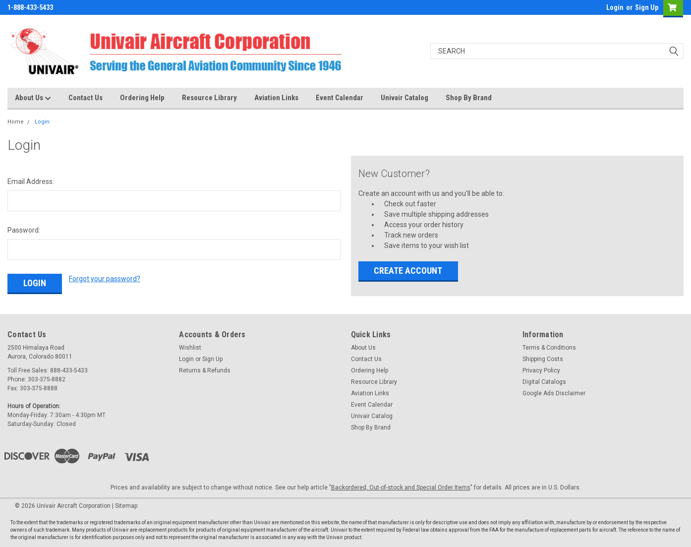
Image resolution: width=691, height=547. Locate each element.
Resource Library (209, 97)
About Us (33, 98)
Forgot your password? (104, 279)
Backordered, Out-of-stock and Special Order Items (400, 487)
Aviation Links (276, 97)
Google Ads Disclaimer (553, 393)
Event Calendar (339, 97)
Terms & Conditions (549, 347)
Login (615, 7)
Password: (23, 230)
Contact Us (85, 97)
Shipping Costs (542, 359)
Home (15, 122)
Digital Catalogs (544, 381)
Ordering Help (142, 97)
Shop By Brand (469, 97)
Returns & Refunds (204, 370)
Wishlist (190, 347)
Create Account (408, 270)
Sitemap (126, 505)
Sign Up (646, 7)
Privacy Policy (541, 370)
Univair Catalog (404, 97)
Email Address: (30, 181)
